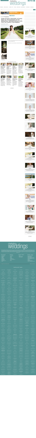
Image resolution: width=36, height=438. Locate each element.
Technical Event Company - (21, 296)
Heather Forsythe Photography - (33, 363)
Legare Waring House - (27, 285)
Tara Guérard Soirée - (3, 312)
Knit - (15, 340)
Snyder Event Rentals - (15, 280)
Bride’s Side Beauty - (27, 358)
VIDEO (11, 260)
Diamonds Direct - (9, 302)
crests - (27, 348)
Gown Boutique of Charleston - (33, 280)
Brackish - (9, 294)
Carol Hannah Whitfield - (15, 361)
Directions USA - (9, 369)
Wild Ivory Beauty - (33, 328)
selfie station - (9, 358)
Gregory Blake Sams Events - (3, 348)
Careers (2, 261)
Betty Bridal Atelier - (15, 358)
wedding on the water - (21, 369)
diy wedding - (21, 328)
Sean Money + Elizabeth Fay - (33, 369)
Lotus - (15, 328)
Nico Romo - (27, 369)
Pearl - (21, 291)
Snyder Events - (15, 271)
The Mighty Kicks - (9, 337)
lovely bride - (27, 291)
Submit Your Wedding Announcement (31, 261)
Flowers (11, 257)
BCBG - (27, 345)
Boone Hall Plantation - (3, 282)
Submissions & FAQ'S (4, 260)
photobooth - (15, 294)
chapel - (21, 285)
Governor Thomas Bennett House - (33, 296)
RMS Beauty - (9, 361)
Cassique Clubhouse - (15, 369)
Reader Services (3, 259)
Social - (9, 277)
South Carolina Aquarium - (21, 363)
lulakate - (27, 294)
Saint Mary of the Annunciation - (15, 334)
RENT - (15, 291)
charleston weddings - (3, 280)
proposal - (3, 285)
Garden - (33, 271)
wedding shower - (15, 337)
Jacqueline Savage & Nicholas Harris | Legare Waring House (14, 67)
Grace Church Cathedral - (33, 355)
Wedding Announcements (30, 260)
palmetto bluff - (33, 302)
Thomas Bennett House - (3, 294)
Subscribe (2, 257)
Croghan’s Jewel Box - (33, 287)
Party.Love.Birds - (3, 364)
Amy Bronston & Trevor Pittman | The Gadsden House (3, 79)
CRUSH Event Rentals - (33, 371)
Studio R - (33, 278)
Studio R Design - (9, 291)
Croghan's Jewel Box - (33, 334)
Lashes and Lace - (33, 277)
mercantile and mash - (3, 347)
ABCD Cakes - (15, 317)
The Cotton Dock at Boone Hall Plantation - (21, 314)
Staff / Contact (3, 256)
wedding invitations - (9, 353)
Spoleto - (21, 358)
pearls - (27, 302)
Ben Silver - (33, 364)
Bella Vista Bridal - (3, 374)
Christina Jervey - (33, 353)
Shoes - (27, 271)
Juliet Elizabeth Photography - (21, 348)
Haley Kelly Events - (15, 310)
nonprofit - (3, 358)
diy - (9, 285)
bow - (3, 277)
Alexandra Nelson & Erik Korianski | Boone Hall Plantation (20, 79)
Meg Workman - (9, 323)
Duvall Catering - (27, 299)
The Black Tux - (15, 299)
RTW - (21, 317)
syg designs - (21, 310)
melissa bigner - (27, 364)
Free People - (15, 374)
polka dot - (15, 364)
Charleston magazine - (9, 366)
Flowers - (9, 271)
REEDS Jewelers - (3, 299)
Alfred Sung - (21, 323)
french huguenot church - (3, 310)
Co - (3, 271)
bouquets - (27, 277)
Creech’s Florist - (27, 337)
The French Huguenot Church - (27, 363)
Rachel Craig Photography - (21, 364)
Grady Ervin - (32, 358)
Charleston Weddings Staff (6, 16)
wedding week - (33, 285)
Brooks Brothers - (33, 348)
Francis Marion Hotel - (15, 342)
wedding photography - (3, 323)
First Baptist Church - (27, 323)
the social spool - (21, 294)
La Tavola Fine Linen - (9, 317)
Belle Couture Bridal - (9, 363)
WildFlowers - (33, 310)
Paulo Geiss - (33, 299)
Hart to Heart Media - (15, 302)
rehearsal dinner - (21, 280)
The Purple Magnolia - (27, 361)
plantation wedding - (33, 331)
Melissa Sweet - (3, 353)
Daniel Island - (9, 278)
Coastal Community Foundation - (21, 371)
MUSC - (3, 307)
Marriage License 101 (30, 256)
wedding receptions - (21, 366)
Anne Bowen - (20, 353)
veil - (21, 278)
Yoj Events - (21, 299)
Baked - (9, 299)
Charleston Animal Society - (21, 350)
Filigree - (21, 340)
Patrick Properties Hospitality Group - (15, 279)
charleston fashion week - (15, 319)
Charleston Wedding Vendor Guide (31, 257)
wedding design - (27, 353)
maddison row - (15, 277)
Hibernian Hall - (3, 302)
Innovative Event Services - (21, 334)
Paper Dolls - (3, 278)
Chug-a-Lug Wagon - (21, 337)
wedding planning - (15, 285)
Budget (11, 256)
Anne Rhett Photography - (21, 307)
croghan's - (27, 340)
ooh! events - (21, 271)
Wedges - (3, 345)
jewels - (15, 323)
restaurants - (9, 307)
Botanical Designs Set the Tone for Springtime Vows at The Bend (3, 67)
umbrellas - (32, 307)
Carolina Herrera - (9, 310)
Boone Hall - (9, 280)
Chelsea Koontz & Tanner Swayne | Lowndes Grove (20, 67)
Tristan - (9, 348)
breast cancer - (3, 369)
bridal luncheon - (33, 317)
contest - (3, 334)
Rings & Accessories (21, 256)
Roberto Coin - (3, 317)
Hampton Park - (27, 317)
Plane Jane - (9, 374)
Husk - (9, 345)
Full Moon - (27, 334)
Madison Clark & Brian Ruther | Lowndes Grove (9, 79)
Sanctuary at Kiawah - (21, 345)
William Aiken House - (9, 282)
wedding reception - (9, 304)
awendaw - (3, 340)
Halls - (9, 334)
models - (3, 291)
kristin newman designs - (15, 304)
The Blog (28, 259)
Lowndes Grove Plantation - (26, 278)
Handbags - (9, 340)
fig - (3, 328)
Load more (30, 236)
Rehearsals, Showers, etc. (12, 259)
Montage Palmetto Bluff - (33, 340)
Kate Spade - (26, 310)
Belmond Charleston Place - (9, 364)
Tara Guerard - (3, 337)
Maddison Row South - (9, 312)
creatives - (21, 374)
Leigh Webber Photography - (27, 325)
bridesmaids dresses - (21, 287)
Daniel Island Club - (9, 319)
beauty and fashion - (21, 331)
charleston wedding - (21, 274)
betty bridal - (21, 302)
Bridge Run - (32, 337)
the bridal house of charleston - (3, 350)
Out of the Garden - (27, 280)
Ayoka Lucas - (27, 307)
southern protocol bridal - (21, 319)
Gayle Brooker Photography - (3, 319)
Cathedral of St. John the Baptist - (15, 345)
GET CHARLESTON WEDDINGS (5, 0)
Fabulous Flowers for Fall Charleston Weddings (14, 79)
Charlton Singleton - (15, 363)
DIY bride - (9, 328)
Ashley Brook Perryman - (32, 291)
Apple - (33, 294)
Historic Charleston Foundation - (33, 345)
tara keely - (3, 361)
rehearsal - (20, 277)
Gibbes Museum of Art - (15, 307)
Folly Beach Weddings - (33, 293)
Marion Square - (27, 328)
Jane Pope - (15, 348)
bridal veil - (15, 353)
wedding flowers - (33, 361)
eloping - (21, 361)
